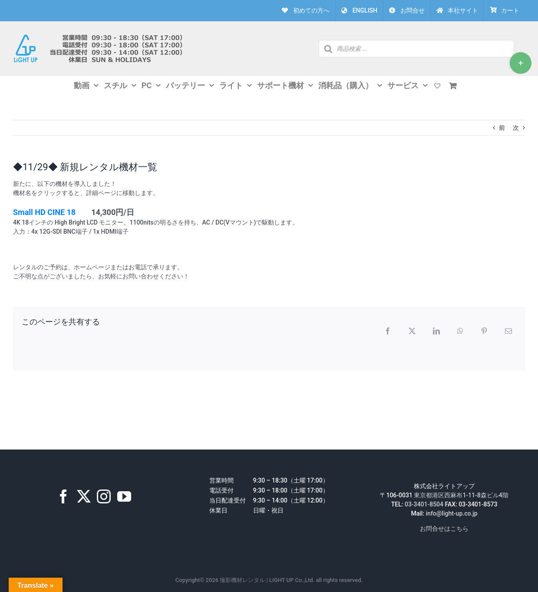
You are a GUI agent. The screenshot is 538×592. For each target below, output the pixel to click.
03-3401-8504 (424, 504)
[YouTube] (124, 496)
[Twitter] (84, 496)
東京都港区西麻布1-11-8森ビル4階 (461, 495)
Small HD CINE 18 (44, 212)
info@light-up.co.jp (452, 513)
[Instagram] (104, 496)
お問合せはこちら (444, 528)
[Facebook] (63, 496)
